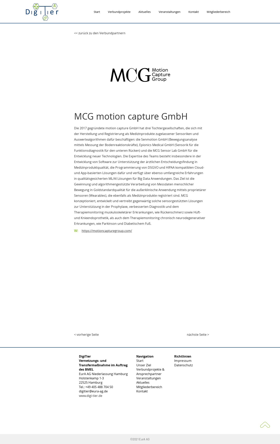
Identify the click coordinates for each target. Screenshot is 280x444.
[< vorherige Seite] (87, 334)
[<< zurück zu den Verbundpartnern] (99, 33)
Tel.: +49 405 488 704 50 (96, 387)
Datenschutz (183, 365)
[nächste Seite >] (198, 334)
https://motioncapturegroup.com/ (107, 231)
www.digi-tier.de (90, 396)
